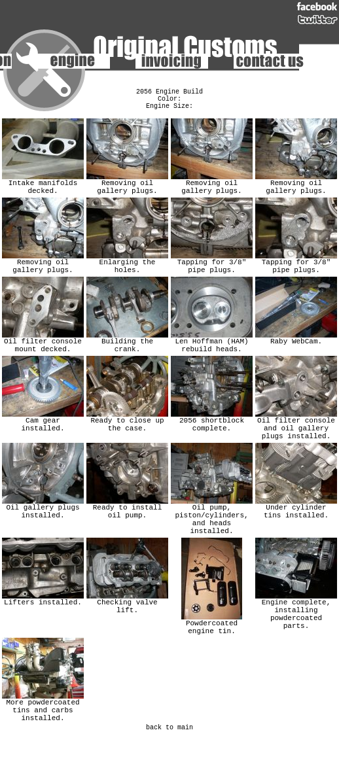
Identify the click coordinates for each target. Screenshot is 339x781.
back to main (169, 769)
